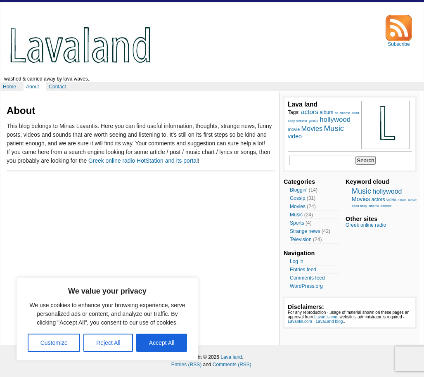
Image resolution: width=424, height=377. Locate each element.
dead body (359, 206)
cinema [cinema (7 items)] (344, 113)
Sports (297, 223)
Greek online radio (366, 225)
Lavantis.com (326, 317)
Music (296, 215)
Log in (296, 261)
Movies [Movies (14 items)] (312, 128)
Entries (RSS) (186, 365)
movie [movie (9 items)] (294, 129)
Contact (57, 87)
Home (9, 87)
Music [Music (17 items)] (334, 128)
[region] (107, 318)
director (386, 206)
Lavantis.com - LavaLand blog (315, 321)
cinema (374, 206)
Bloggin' (298, 190)
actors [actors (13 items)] (309, 111)
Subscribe (399, 42)
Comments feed (307, 278)
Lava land (231, 357)
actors (378, 199)
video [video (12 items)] (295, 136)
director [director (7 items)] (302, 121)
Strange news (305, 231)
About (32, 87)
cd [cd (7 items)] (336, 113)
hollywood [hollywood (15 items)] (335, 119)
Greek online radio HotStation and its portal (143, 160)
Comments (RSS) (232, 365)
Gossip (297, 198)
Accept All (161, 342)
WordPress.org (306, 286)
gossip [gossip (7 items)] (313, 121)
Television (301, 239)
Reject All (108, 342)
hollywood (387, 191)
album (402, 200)
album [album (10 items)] (326, 112)
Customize (54, 342)
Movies (298, 206)
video (391, 199)
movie (412, 200)
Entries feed (303, 270)
